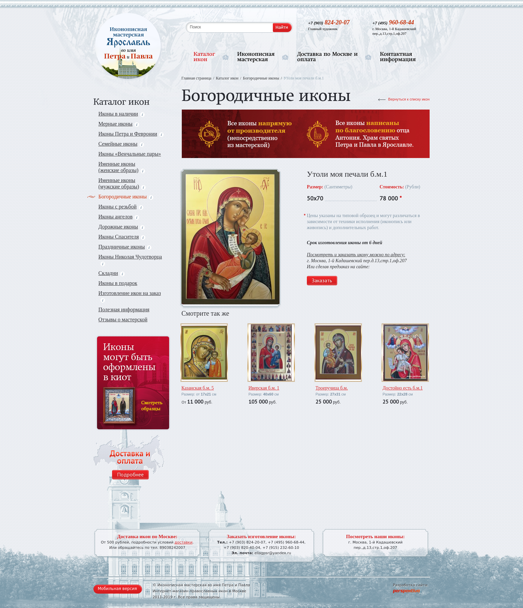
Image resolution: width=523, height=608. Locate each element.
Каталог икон (227, 78)
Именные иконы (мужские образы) (122, 183)
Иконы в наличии (121, 114)
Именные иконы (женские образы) (121, 167)
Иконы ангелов (118, 216)
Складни (111, 273)
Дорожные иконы (121, 227)
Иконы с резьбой (120, 206)
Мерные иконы (118, 124)
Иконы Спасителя (121, 237)
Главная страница (196, 78)
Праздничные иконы (124, 247)
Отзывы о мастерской (122, 319)
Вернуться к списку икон (409, 99)
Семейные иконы (121, 144)
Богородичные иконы (125, 196)
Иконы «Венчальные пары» (129, 154)
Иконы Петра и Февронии (131, 134)
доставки (183, 542)
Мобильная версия (117, 588)
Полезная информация (123, 309)
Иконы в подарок (117, 283)
